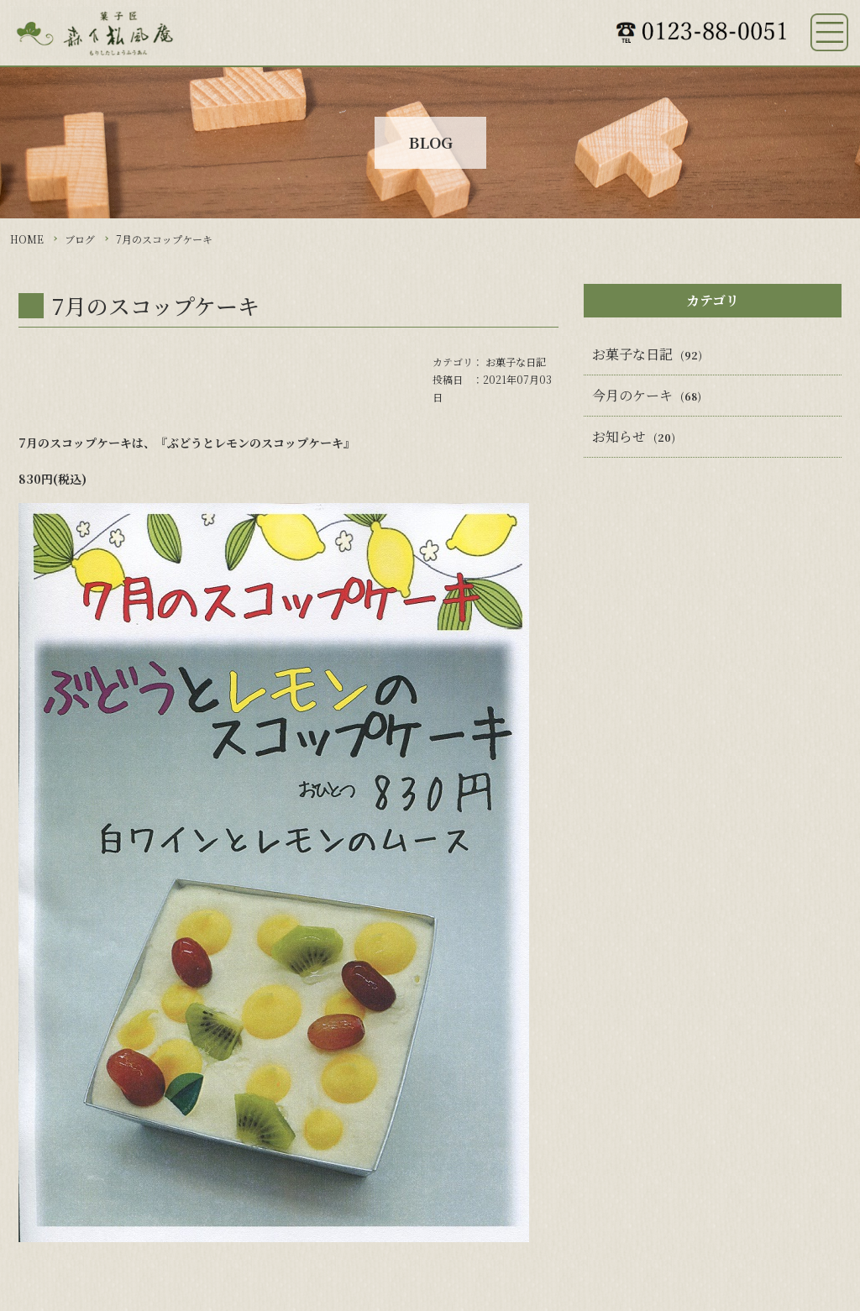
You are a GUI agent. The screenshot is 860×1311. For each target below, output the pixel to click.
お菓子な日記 (515, 361)
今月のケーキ (632, 395)
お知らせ (619, 436)
